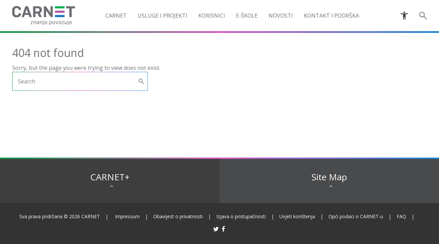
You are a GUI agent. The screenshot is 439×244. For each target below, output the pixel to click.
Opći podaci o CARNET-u (355, 216)
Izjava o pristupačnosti (241, 216)
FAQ (401, 216)
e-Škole (247, 15)
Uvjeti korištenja (297, 216)
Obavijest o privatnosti (178, 216)
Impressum (127, 216)
